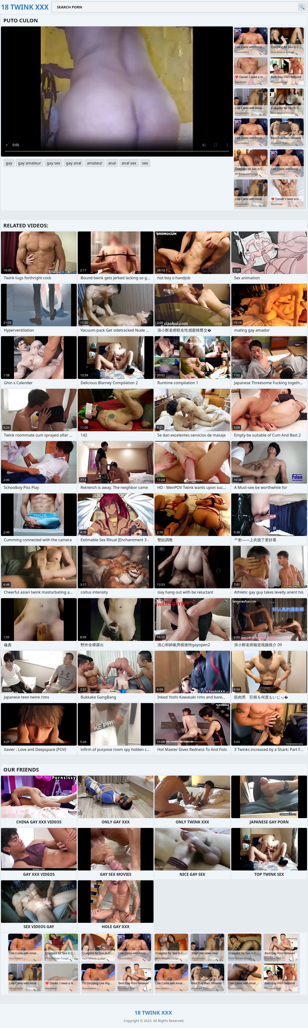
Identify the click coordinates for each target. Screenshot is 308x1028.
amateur (94, 163)
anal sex (129, 163)
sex (145, 163)
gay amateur (29, 163)
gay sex (53, 163)
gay (9, 163)
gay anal (73, 163)
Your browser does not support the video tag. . (117, 91)
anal (112, 163)
